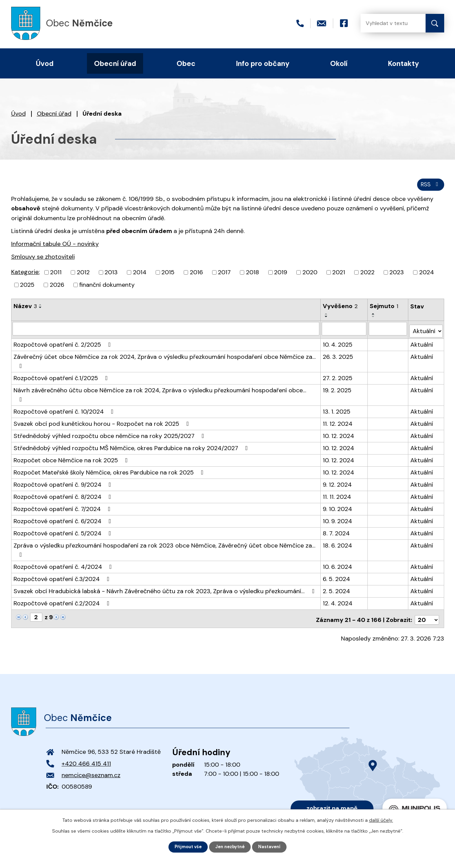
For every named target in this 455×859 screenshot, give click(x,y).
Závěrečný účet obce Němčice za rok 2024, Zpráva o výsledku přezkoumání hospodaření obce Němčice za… (165, 361)
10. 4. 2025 (338, 345)
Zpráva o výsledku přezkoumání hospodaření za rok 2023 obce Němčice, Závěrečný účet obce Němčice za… (164, 541)
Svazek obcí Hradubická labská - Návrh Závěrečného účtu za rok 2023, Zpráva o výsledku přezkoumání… (165, 583)
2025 (27, 288)
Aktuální (422, 345)
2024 (426, 276)
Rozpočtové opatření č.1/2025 (62, 379)
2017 (224, 276)
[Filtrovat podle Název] (166, 331)
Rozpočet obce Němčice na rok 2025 (72, 452)
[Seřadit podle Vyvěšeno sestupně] (327, 320)
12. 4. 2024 (338, 595)
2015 (168, 276)
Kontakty (403, 63)
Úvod (18, 114)
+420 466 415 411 (86, 752)
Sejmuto (384, 309)
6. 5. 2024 (336, 570)
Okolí (338, 63)
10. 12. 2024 (339, 427)
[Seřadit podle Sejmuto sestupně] (374, 320)
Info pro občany (263, 63)
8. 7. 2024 (336, 525)
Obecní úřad (54, 114)
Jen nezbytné (230, 846)
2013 (111, 276)
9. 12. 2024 (337, 476)
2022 (367, 276)
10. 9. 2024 (337, 513)
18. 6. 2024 (337, 537)
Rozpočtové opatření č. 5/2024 (64, 525)
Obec (186, 63)
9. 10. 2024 (337, 500)
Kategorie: (25, 275)
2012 (83, 276)
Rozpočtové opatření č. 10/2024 (65, 403)
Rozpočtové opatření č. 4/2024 (64, 558)
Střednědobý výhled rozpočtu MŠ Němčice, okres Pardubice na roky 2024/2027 (132, 440)
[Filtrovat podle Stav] (426, 331)
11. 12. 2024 (338, 415)
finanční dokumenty (107, 288)
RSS (429, 187)
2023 (396, 276)
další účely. (381, 819)
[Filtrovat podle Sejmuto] (388, 331)
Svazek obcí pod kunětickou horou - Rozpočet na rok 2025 (103, 415)
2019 (280, 276)
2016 (196, 276)
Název (25, 309)
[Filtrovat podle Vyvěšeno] (344, 331)
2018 (252, 276)
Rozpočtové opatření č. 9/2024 (64, 476)
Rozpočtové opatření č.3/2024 (63, 570)
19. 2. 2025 (337, 391)
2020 (309, 276)
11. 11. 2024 (337, 488)
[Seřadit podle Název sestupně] (40, 310)
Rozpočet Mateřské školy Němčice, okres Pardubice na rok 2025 (110, 464)
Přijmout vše (185, 846)
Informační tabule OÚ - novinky (55, 247)
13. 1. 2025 (337, 403)
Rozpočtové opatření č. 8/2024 (64, 488)
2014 (139, 276)
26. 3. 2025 (338, 357)
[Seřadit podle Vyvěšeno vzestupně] (327, 317)
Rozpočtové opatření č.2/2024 (63, 595)
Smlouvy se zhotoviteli (43, 260)
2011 (56, 276)
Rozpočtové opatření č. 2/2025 (64, 345)
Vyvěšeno (340, 309)
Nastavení (272, 846)
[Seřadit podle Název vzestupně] (40, 308)
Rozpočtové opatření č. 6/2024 (64, 513)
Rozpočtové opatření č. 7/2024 (63, 500)
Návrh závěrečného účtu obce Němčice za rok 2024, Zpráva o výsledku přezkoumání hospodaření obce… (166, 391)
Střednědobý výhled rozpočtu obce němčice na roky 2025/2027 (110, 427)
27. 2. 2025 (338, 379)
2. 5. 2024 (336, 583)
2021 (338, 276)
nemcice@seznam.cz (91, 764)
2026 (57, 288)
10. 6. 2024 (337, 558)
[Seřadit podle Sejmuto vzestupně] (374, 317)
